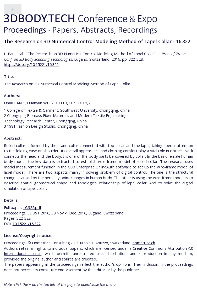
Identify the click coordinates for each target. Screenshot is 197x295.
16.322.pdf (32, 207)
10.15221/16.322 (27, 223)
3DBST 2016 (38, 212)
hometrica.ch (144, 242)
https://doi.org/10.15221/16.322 (31, 64)
